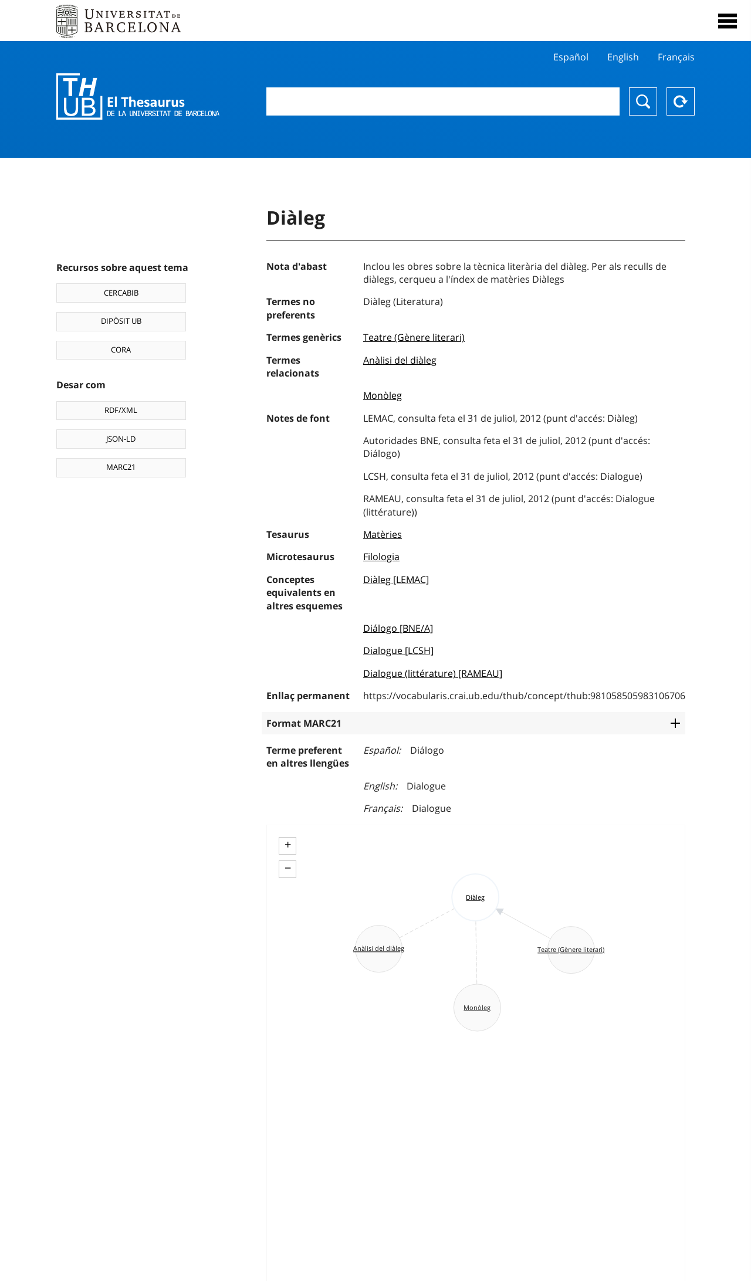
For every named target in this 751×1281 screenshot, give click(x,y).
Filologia (381, 556)
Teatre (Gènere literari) (414, 337)
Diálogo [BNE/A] (398, 628)
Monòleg (382, 395)
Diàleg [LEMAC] (396, 579)
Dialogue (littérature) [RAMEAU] (432, 673)
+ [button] (288, 844)
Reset (681, 101)
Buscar (643, 101)
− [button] (288, 868)
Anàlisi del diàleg (400, 360)
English (623, 56)
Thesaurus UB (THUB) (137, 96)
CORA (121, 349)
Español (570, 56)
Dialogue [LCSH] (398, 650)
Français (676, 56)
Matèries (382, 534)
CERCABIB (121, 292)
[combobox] (443, 101)
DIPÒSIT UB (121, 321)
